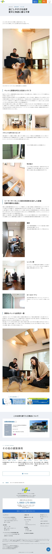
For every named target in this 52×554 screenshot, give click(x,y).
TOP (3, 482)
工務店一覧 (26, 515)
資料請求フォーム (43, 515)
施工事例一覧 (6, 529)
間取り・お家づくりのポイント (10, 528)
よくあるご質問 (28, 530)
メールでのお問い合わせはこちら (27, 511)
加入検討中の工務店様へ (29, 533)
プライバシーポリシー (44, 526)
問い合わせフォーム (44, 516)
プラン (42, 518)
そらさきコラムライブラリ (30, 524)
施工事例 (5, 525)
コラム (26, 523)
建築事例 (7, 482)
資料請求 (40, 2)
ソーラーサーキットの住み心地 (10, 519)
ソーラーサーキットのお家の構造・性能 (10, 532)
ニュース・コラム (27, 519)
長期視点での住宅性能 (8, 535)
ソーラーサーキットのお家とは (9, 517)
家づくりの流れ (7, 522)
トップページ (5, 515)
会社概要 (26, 527)
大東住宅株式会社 (10, 421)
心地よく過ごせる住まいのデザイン (11, 520)
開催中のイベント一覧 (28, 517)
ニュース (27, 521)
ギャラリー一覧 (7, 526)
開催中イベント (44, 2)
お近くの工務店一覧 (35, 2)
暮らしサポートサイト (45, 523)
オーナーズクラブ (44, 521)
